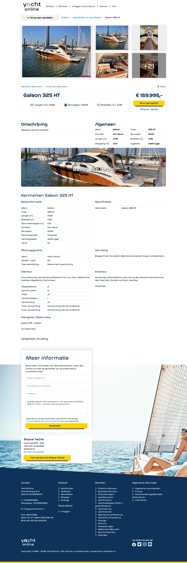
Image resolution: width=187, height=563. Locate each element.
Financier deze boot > (57, 86)
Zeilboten (64, 491)
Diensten (63, 6)
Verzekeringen (104, 526)
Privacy (137, 491)
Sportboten (65, 493)
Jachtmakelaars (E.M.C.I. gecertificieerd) (109, 504)
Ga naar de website (34, 451)
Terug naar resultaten (40, 17)
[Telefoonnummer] (56, 393)
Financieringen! (104, 494)
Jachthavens (103, 499)
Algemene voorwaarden (146, 488)
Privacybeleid (32, 421)
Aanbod (50, 6)
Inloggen (64, 511)
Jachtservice (103, 508)
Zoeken (65, 17)
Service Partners (105, 532)
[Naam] (56, 378)
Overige (63, 499)
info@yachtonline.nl (33, 508)
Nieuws (104, 6)
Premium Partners (106, 488)
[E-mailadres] (56, 386)
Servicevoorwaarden (51, 421)
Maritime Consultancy (108, 517)
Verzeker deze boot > (32, 86)
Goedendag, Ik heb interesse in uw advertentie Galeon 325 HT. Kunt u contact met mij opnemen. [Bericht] (56, 406)
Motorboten (66, 488)
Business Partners (106, 491)
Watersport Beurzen (107, 529)
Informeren (139, 499)
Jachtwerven (103, 511)
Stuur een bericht (149, 102)
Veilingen (101, 534)
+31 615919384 (30, 499)
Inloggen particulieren (83, 6)
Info (114, 6)
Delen (161, 86)
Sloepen (63, 496)
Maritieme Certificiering (108, 514)
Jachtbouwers (104, 497)
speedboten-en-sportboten (87, 17)
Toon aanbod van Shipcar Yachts (47, 457)
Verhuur (101, 523)
